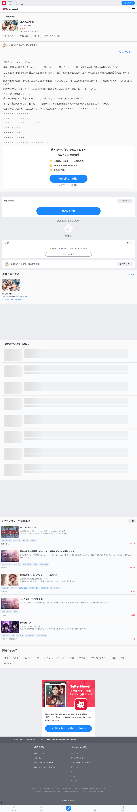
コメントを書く (68, 254)
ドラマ (73, 776)
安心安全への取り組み (81, 788)
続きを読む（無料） (68, 178)
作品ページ (125, 200)
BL (72, 772)
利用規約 (33, 788)
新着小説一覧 (39, 753)
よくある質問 (37, 791)
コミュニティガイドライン (64, 788)
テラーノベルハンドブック (46, 788)
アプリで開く (128, 3)
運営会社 (101, 791)
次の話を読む (68, 211)
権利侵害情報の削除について (52, 791)
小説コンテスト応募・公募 (44, 762)
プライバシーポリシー (89, 791)
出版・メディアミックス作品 (44, 767)
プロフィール (125, 264)
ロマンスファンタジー (79, 758)
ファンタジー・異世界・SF (80, 762)
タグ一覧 (37, 758)
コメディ (74, 781)
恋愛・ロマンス (76, 753)
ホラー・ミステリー (78, 767)
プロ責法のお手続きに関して (72, 791)
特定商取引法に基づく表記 (98, 788)
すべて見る (131, 274)
